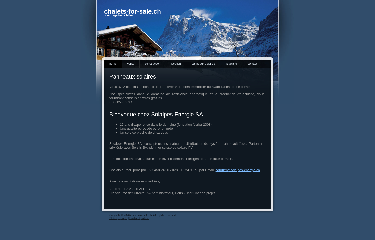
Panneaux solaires (203, 63)
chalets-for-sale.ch (132, 11)
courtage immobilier (119, 15)
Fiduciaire (231, 63)
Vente (130, 63)
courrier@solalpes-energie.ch (238, 170)
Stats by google (118, 218)
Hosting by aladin (139, 218)
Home (113, 63)
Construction (152, 63)
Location (176, 63)
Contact (252, 63)
